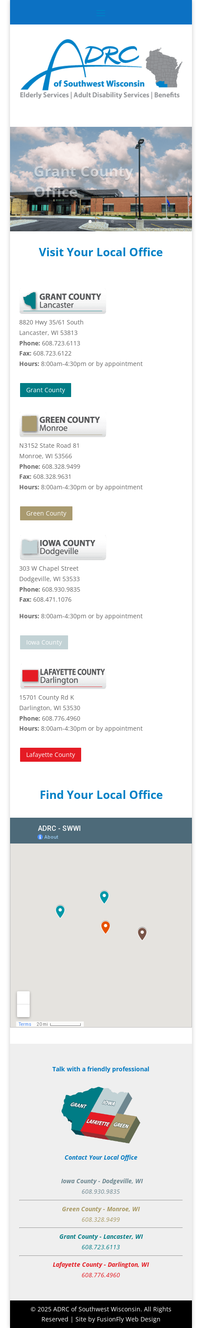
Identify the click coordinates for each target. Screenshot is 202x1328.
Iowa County (44, 642)
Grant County (45, 390)
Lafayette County (50, 754)
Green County (46, 513)
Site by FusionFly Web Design (118, 1319)
